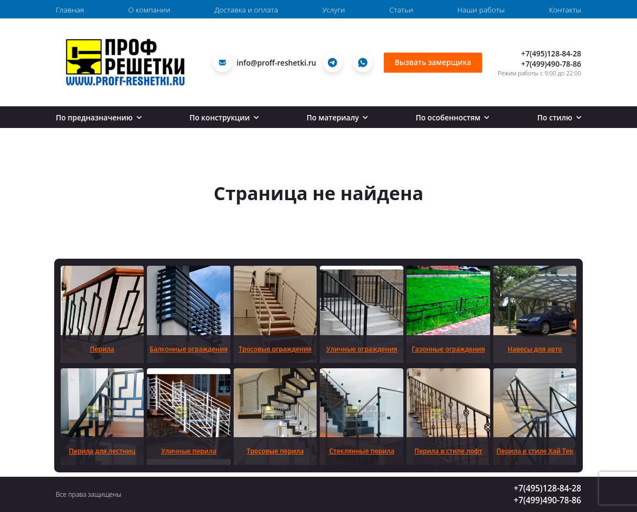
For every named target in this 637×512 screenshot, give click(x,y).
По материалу (337, 117)
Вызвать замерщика (433, 62)
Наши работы (481, 9)
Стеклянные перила (361, 450)
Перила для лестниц (102, 450)
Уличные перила (188, 450)
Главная (70, 9)
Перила (102, 348)
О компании (149, 9)
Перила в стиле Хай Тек (535, 450)
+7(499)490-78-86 (551, 64)
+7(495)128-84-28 (551, 53)
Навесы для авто (534, 348)
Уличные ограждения (361, 348)
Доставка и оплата (246, 9)
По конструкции (224, 117)
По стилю (559, 117)
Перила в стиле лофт (448, 450)
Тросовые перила (275, 450)
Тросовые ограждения (275, 348)
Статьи (401, 9)
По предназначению (98, 117)
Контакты (565, 9)
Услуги (333, 9)
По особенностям (453, 117)
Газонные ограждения (448, 348)
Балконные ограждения (189, 348)
